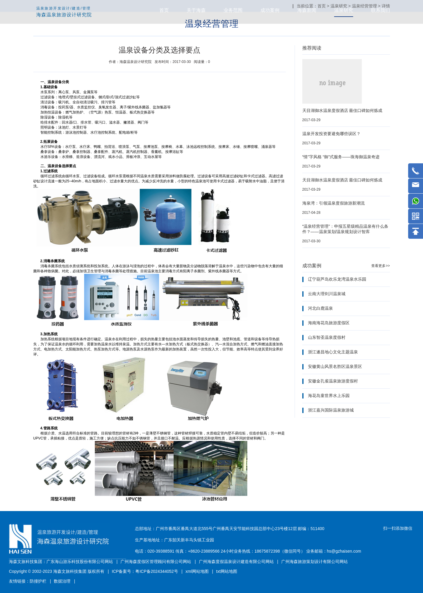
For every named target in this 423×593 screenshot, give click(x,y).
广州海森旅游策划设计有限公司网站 (314, 561)
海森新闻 (306, 10)
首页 (164, 10)
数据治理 (62, 581)
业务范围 (233, 10)
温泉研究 (343, 10)
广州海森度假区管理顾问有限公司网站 (155, 561)
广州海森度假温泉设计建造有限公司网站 (236, 561)
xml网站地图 (197, 571)
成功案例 (269, 10)
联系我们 (380, 10)
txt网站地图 (226, 571)
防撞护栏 (38, 581)
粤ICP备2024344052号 (156, 571)
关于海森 (196, 10)
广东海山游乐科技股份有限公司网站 (79, 561)
